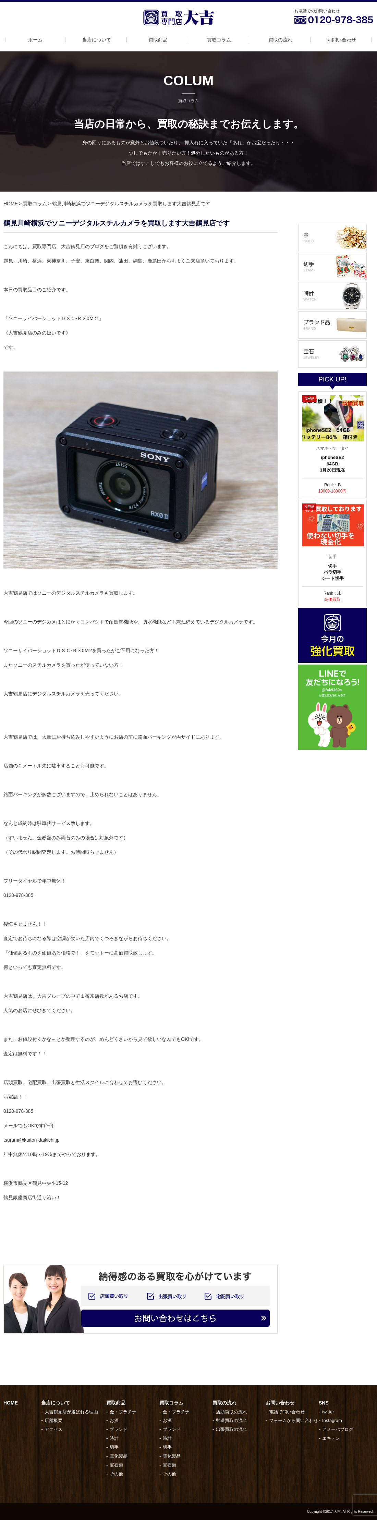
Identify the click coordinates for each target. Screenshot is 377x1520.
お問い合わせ (341, 39)
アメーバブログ (337, 1429)
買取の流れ (280, 39)
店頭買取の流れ (231, 1411)
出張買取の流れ (231, 1429)
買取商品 (158, 39)
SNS (324, 1403)
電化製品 (118, 1456)
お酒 (114, 1420)
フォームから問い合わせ (293, 1420)
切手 (114, 1447)
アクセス (53, 1429)
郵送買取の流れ (231, 1420)
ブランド (118, 1429)
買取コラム (219, 39)
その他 (116, 1473)
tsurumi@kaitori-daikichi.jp (31, 1140)
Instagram (332, 1420)
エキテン (331, 1438)
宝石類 (116, 1465)
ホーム (35, 39)
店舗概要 (53, 1420)
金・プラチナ (123, 1411)
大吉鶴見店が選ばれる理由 (71, 1411)
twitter (328, 1411)
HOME (10, 203)
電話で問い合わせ (287, 1411)
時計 (114, 1438)
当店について (96, 39)
